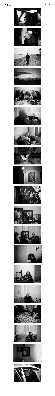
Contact (49, 4)
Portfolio (46, 4)
